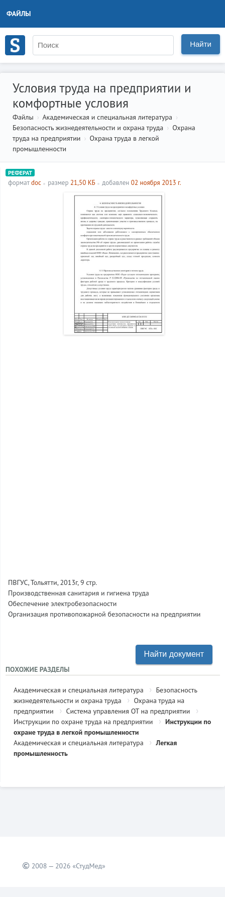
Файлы (19, 13)
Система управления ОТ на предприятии (128, 711)
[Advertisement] (112, 452)
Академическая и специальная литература (107, 117)
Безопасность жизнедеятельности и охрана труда (88, 127)
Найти (200, 44)
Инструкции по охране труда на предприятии (83, 721)
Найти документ (174, 654)
